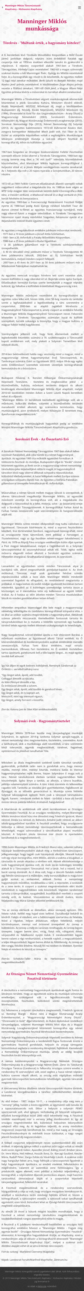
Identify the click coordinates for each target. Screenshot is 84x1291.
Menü (79, 7)
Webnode (41, 1286)
